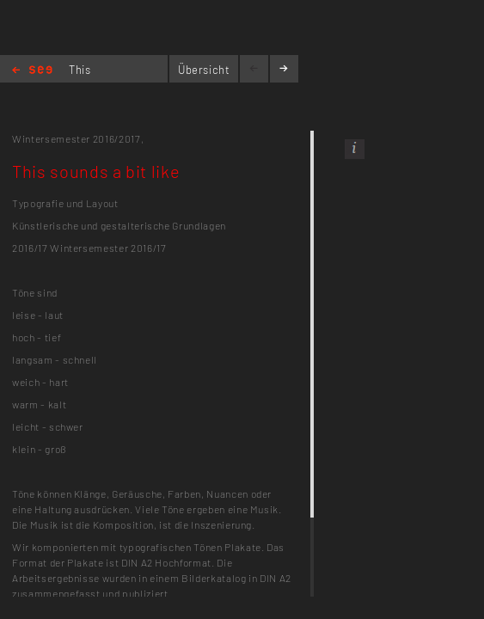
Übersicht (204, 70)
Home (32, 71)
